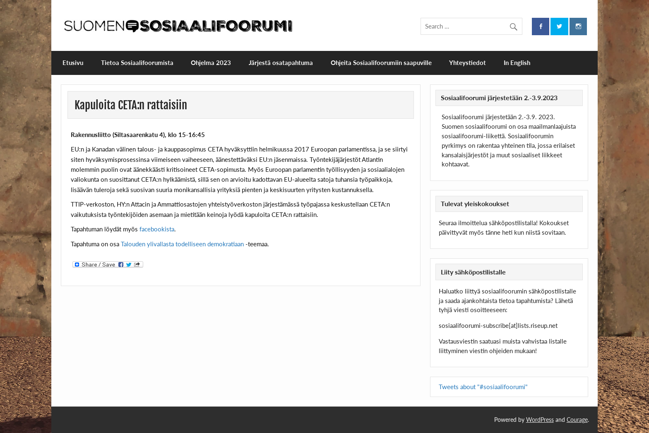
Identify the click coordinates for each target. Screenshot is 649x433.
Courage (577, 419)
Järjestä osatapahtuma (281, 62)
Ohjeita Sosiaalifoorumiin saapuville (381, 62)
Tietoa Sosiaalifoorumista (137, 62)
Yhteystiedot (467, 62)
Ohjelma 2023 (211, 62)
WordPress (540, 419)
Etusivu (72, 62)
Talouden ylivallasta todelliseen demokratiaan (182, 244)
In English (517, 62)
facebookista (156, 229)
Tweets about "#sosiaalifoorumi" (483, 386)
